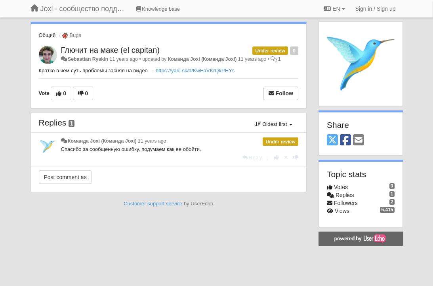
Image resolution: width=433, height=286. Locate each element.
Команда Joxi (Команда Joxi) (202, 59)
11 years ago (152, 141)
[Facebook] (345, 140)
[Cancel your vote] (286, 157)
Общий (47, 35)
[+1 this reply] (276, 157)
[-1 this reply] (295, 157)
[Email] (358, 140)
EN (334, 9)
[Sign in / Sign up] (375, 8)
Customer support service (153, 204)
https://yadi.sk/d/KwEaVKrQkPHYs (195, 70)
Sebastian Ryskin (88, 59)
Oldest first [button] (273, 124)
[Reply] (252, 157)
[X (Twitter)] (332, 140)
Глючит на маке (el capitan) (110, 50)
